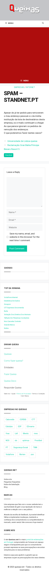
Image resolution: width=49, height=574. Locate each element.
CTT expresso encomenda (14, 308)
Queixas (8, 354)
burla (6, 311)
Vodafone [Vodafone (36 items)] (10, 454)
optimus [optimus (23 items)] (25, 440)
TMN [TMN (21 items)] (35, 447)
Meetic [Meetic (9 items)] (26, 433)
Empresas (19, 87)
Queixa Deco (10, 381)
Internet (30, 87)
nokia (6, 328)
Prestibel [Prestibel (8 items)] (38, 440)
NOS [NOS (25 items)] (7, 440)
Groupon (7, 304)
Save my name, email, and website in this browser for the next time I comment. (24, 237)
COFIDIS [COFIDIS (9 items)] (23, 419)
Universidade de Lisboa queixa (22, 141)
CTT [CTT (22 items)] (33, 419)
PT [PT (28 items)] (7, 447)
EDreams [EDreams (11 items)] (30, 426)
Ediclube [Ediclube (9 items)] (9, 426)
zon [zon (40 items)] (32, 454)
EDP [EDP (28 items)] (19, 426)
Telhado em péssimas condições (16, 318)
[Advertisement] (24, 52)
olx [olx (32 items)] (16, 440)
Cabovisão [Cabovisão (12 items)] (10, 419)
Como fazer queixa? (13, 360)
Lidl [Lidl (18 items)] (16, 433)
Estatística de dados (12, 301)
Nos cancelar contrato (12, 321)
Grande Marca (9, 325)
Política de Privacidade (24, 394)
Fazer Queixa (10, 374)
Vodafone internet (11, 297)
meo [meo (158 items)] (36, 433)
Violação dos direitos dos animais (17, 314)
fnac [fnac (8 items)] (8, 433)
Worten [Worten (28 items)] (22, 454)
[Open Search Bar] (42, 23)
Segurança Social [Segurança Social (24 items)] (20, 447)
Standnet (8, 155)
